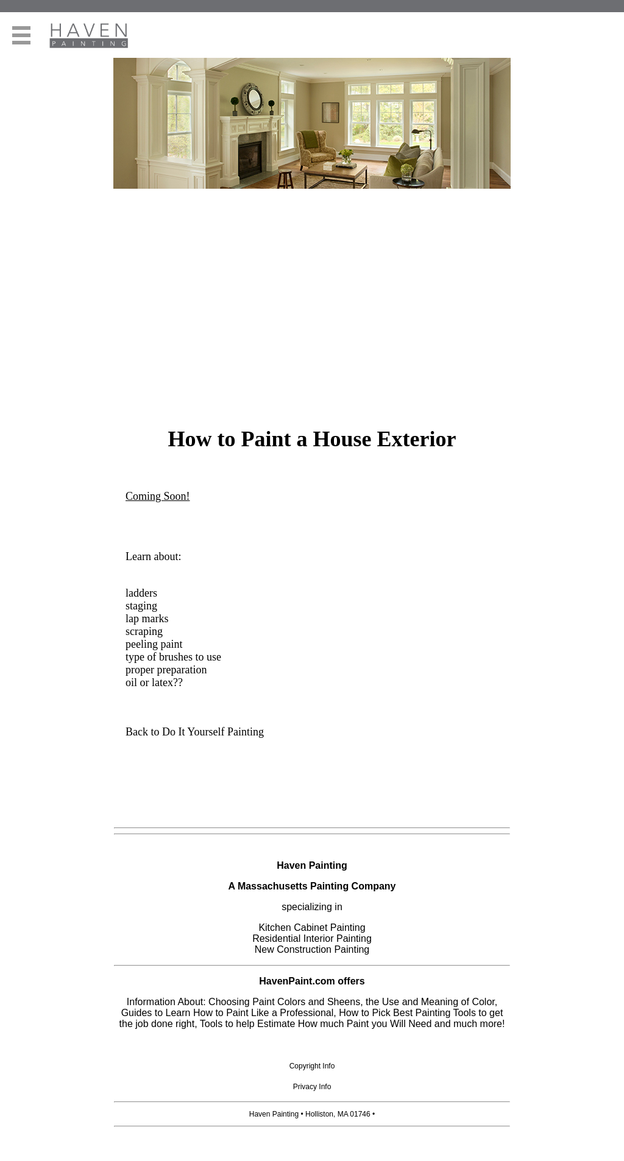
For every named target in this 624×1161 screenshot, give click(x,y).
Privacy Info (312, 1086)
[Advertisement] (312, 326)
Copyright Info (312, 1066)
